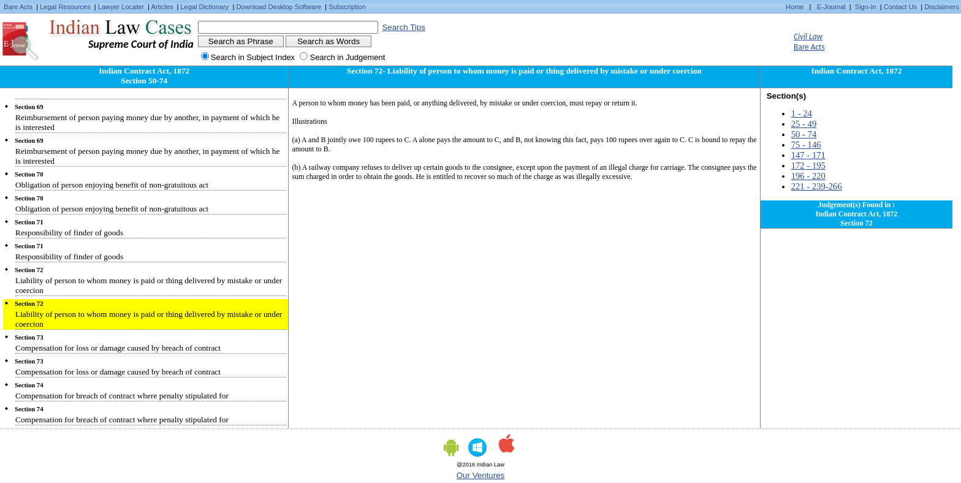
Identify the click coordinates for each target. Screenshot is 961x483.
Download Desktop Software (278, 6)
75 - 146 (806, 145)
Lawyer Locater (121, 6)
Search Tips (403, 27)
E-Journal (831, 6)
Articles (162, 6)
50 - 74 (804, 134)
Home (794, 6)
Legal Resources (65, 6)
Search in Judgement (347, 57)
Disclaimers (941, 6)
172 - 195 (808, 165)
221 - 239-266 (816, 186)
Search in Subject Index (253, 57)
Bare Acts (18, 6)
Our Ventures (481, 475)
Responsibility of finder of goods (69, 232)
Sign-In (865, 6)
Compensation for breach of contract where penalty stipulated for (122, 395)
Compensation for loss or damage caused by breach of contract (118, 347)
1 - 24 (801, 113)
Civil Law (808, 36)
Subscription (347, 6)
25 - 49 (804, 124)
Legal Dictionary (205, 6)
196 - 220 (808, 176)
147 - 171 (808, 155)
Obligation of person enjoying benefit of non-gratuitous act (111, 184)
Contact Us (900, 6)
